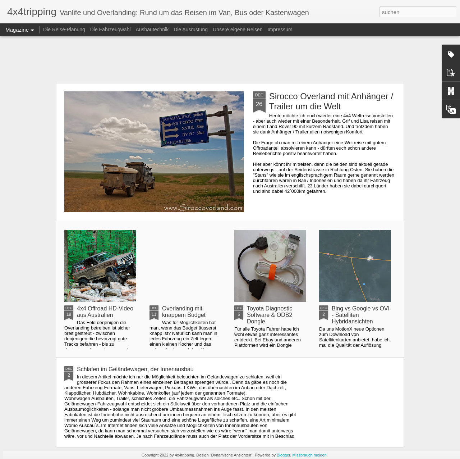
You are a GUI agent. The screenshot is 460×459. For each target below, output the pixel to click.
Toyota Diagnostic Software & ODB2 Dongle (269, 314)
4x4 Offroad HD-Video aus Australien (105, 311)
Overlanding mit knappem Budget (184, 311)
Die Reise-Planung (64, 29)
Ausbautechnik (152, 29)
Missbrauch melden (309, 455)
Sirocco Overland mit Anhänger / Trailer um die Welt (331, 101)
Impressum (279, 29)
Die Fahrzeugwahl (110, 29)
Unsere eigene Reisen (238, 29)
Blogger (283, 455)
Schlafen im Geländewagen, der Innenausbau (135, 369)
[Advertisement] (230, 59)
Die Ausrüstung (191, 29)
